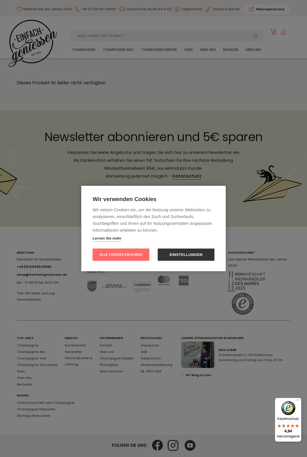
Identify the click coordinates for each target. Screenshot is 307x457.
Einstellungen (186, 255)
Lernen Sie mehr (107, 238)
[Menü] (298, 401)
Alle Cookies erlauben (121, 254)
